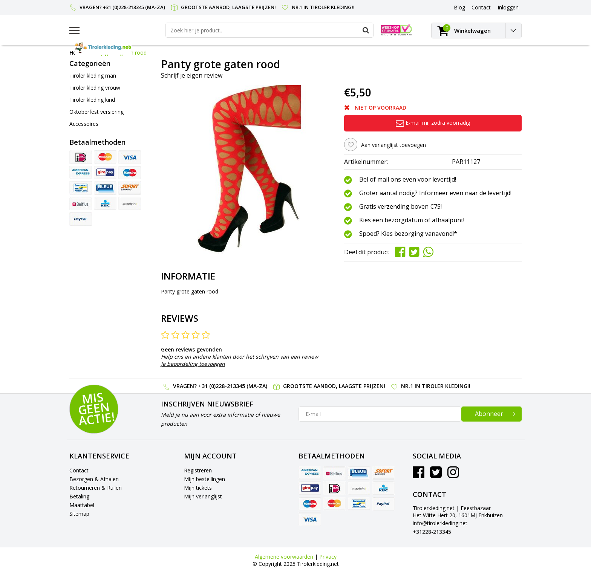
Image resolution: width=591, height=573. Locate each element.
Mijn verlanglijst (203, 496)
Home (76, 52)
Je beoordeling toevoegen (193, 363)
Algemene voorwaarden (284, 556)
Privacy (328, 556)
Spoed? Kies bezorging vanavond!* (408, 234)
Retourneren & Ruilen (95, 487)
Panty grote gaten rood (118, 52)
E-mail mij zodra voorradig (433, 122)
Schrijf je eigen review (191, 75)
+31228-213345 (432, 531)
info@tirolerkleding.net (440, 523)
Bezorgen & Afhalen (94, 479)
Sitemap (79, 513)
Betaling (79, 496)
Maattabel (81, 505)
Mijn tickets (198, 487)
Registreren (198, 470)
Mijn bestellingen (204, 479)
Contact (79, 470)
